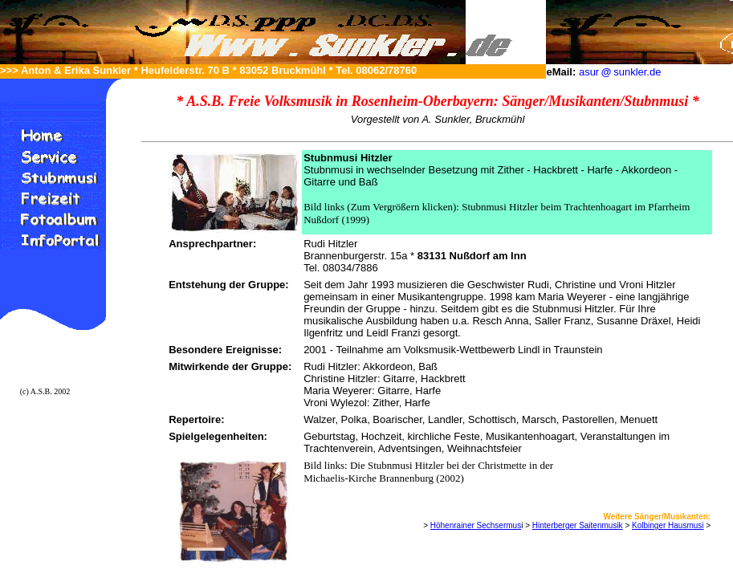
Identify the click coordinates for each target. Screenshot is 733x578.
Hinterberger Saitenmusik (577, 525)
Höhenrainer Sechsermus (475, 525)
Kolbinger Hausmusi (668, 525)
